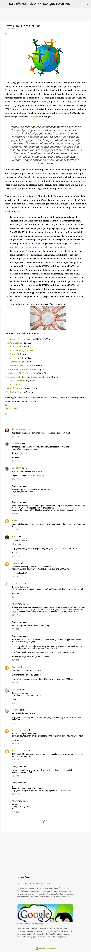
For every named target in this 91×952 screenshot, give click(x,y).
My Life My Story (17, 380)
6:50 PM (15, 513)
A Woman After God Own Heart (24, 369)
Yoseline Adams (19, 730)
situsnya (34, 117)
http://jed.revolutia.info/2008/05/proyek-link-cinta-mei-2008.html (40, 247)
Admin (15, 667)
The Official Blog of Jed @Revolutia (38, 4)
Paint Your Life (16, 343)
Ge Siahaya (16, 443)
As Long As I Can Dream (20, 339)
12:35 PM (16, 556)
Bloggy (8, 408)
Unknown (16, 563)
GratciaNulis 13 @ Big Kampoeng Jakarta (28, 377)
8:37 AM (15, 812)
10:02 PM (16, 794)
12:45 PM (16, 479)
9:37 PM (15, 530)
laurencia (16, 689)
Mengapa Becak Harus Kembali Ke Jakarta (33, 883)
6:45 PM (15, 703)
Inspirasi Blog (16, 346)
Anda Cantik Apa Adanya (21, 350)
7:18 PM (15, 723)
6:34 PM (15, 597)
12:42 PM (16, 461)
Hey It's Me (14, 354)
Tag (15, 408)
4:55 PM (15, 577)
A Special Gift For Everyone (22, 373)
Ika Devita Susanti (19, 429)
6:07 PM (15, 683)
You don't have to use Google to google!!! (33, 924)
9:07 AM (15, 660)
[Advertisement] (45, 852)
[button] (6, 33)
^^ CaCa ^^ (17, 583)
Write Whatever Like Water (22, 365)
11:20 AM (16, 744)
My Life (12, 358)
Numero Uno (15, 362)
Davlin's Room (16, 392)
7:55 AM (15, 629)
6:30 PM (15, 495)
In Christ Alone (16, 388)
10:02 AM (16, 760)
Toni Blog (16, 520)
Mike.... (14, 536)
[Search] (73, 4)
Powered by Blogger (45, 949)
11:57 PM (16, 615)
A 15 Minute (14, 384)
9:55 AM (15, 436)
